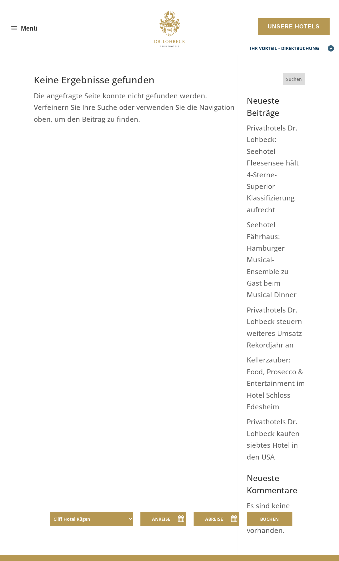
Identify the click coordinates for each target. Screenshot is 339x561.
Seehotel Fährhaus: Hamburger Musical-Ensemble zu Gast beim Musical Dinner (271, 259)
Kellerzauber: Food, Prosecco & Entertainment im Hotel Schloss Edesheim (276, 383)
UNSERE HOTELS (294, 26)
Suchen (294, 79)
